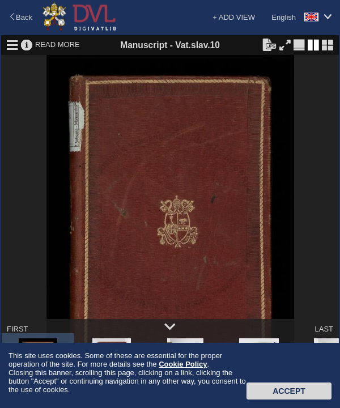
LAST (323, 329)
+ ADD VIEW (233, 17)
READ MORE (57, 44)
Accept (289, 391)
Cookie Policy (183, 364)
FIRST (17, 329)
